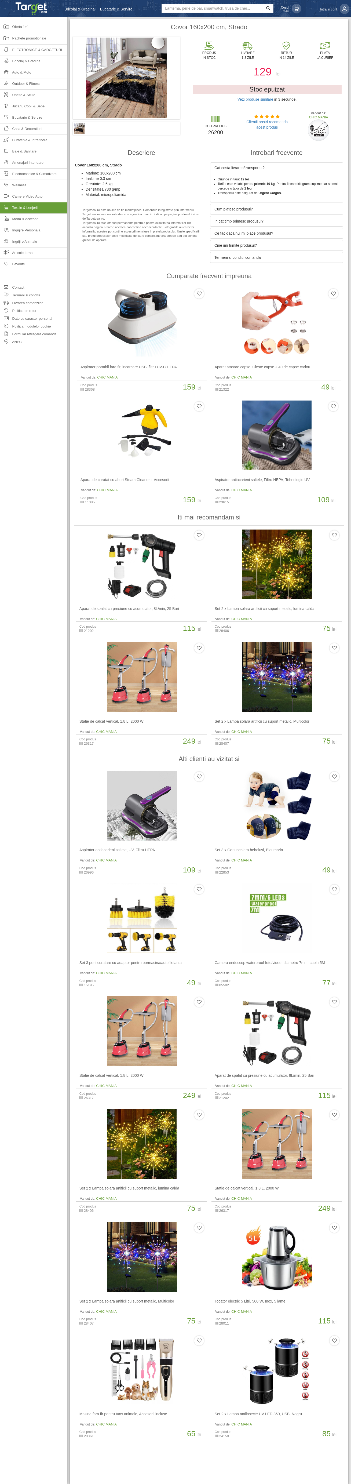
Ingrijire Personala (20, 232)
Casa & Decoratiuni (21, 130)
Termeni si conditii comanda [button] (237, 257)
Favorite (12, 265)
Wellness (13, 187)
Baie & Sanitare (18, 153)
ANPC (11, 342)
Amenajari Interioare (21, 164)
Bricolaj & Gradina (79, 9)
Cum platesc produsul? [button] (233, 209)
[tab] (276, 168)
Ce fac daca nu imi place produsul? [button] (243, 233)
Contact (12, 288)
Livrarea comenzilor (21, 303)
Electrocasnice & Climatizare (28, 175)
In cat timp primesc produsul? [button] (239, 221)
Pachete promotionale (23, 40)
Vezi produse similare (255, 99)
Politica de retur (18, 311)
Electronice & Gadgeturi (31, 51)
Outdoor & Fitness (20, 85)
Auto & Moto (15, 74)
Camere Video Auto (21, 198)
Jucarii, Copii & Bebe (22, 108)
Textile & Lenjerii (33, 209)
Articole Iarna (16, 254)
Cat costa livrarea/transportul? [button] (239, 168)
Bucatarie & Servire (116, 9)
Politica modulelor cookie (25, 327)
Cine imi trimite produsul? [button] (235, 245)
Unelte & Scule (17, 96)
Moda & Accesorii (19, 220)
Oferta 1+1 (14, 28)
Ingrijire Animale (18, 243)
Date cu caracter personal (26, 319)
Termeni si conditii (20, 296)
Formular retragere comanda (28, 335)
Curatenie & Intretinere (23, 141)
